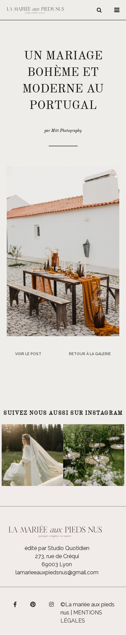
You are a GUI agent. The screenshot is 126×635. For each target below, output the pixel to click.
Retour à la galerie (90, 354)
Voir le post (28, 354)
